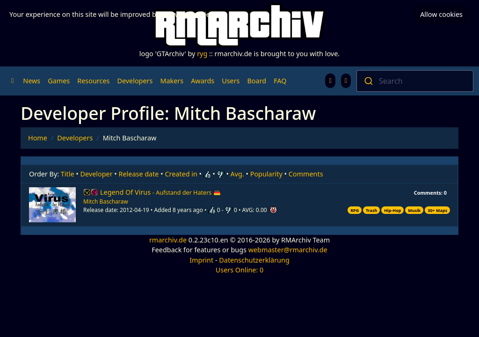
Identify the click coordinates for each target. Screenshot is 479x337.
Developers (134, 80)
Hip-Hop (392, 210)
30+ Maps (437, 210)
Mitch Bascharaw (105, 201)
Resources (93, 80)
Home (37, 137)
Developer (96, 173)
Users (231, 80)
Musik (414, 210)
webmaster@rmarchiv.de (287, 249)
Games (59, 80)
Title (67, 173)
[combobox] (414, 81)
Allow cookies (441, 14)
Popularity (266, 173)
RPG (354, 210)
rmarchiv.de (168, 239)
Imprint (201, 260)
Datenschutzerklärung (254, 260)
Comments (306, 173)
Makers (171, 80)
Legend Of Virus (160, 192)
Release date (139, 173)
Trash (371, 210)
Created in (181, 173)
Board (257, 80)
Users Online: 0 (240, 269)
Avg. (237, 173)
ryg (202, 53)
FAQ (280, 80)
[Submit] (368, 81)
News (31, 80)
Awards (202, 80)
